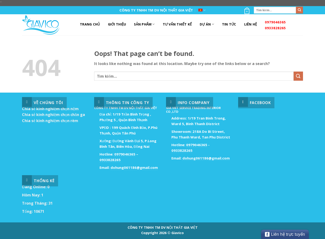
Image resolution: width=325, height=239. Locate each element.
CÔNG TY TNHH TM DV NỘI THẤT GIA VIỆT (156, 10)
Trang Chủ (90, 24)
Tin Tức (229, 24)
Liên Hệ (250, 24)
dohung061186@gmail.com (134, 167)
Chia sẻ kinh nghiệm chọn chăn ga (53, 114)
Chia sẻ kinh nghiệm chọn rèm (50, 120)
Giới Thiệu (117, 24)
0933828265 (275, 28)
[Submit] (299, 10)
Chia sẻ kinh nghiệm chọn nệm (50, 108)
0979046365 (275, 22)
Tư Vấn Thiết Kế (177, 24)
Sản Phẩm (144, 24)
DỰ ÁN (207, 24)
